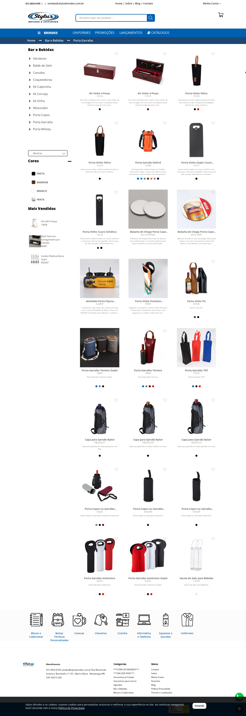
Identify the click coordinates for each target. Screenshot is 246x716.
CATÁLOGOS (158, 32)
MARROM (42, 182)
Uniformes (82, 32)
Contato (148, 3)
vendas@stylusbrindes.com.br (66, 3)
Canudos (37, 73)
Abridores (37, 58)
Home (31, 40)
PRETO (41, 173)
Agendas (118, 684)
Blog (153, 684)
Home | (120, 3)
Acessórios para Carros (125, 681)
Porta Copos (39, 115)
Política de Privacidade (71, 708)
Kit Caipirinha (40, 87)
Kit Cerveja (38, 94)
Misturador (38, 108)
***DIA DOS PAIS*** (124, 673)
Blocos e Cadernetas (124, 692)
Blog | (138, 3)
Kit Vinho (37, 101)
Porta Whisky (40, 129)
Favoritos (155, 681)
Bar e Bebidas (54, 40)
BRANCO (42, 191)
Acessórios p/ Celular (124, 677)
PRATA (40, 199)
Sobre (154, 673)
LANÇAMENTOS (130, 32)
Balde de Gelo (40, 65)
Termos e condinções (161, 692)
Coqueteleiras (40, 80)
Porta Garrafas (83, 40)
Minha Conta (212, 3)
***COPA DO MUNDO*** (126, 669)
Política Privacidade (160, 688)
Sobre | (129, 3)
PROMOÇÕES (104, 32)
